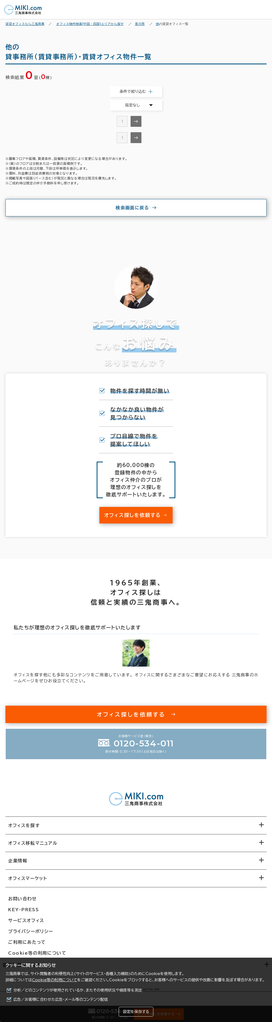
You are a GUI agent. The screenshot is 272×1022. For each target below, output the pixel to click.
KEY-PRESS (23, 909)
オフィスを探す (24, 825)
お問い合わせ (22, 899)
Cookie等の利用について (54, 980)
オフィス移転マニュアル (33, 843)
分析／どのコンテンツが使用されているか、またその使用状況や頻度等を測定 (77, 990)
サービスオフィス (26, 920)
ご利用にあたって (27, 942)
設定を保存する (136, 1012)
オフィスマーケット (27, 878)
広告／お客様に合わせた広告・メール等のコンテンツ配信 (60, 999)
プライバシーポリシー (30, 931)
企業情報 (17, 861)
